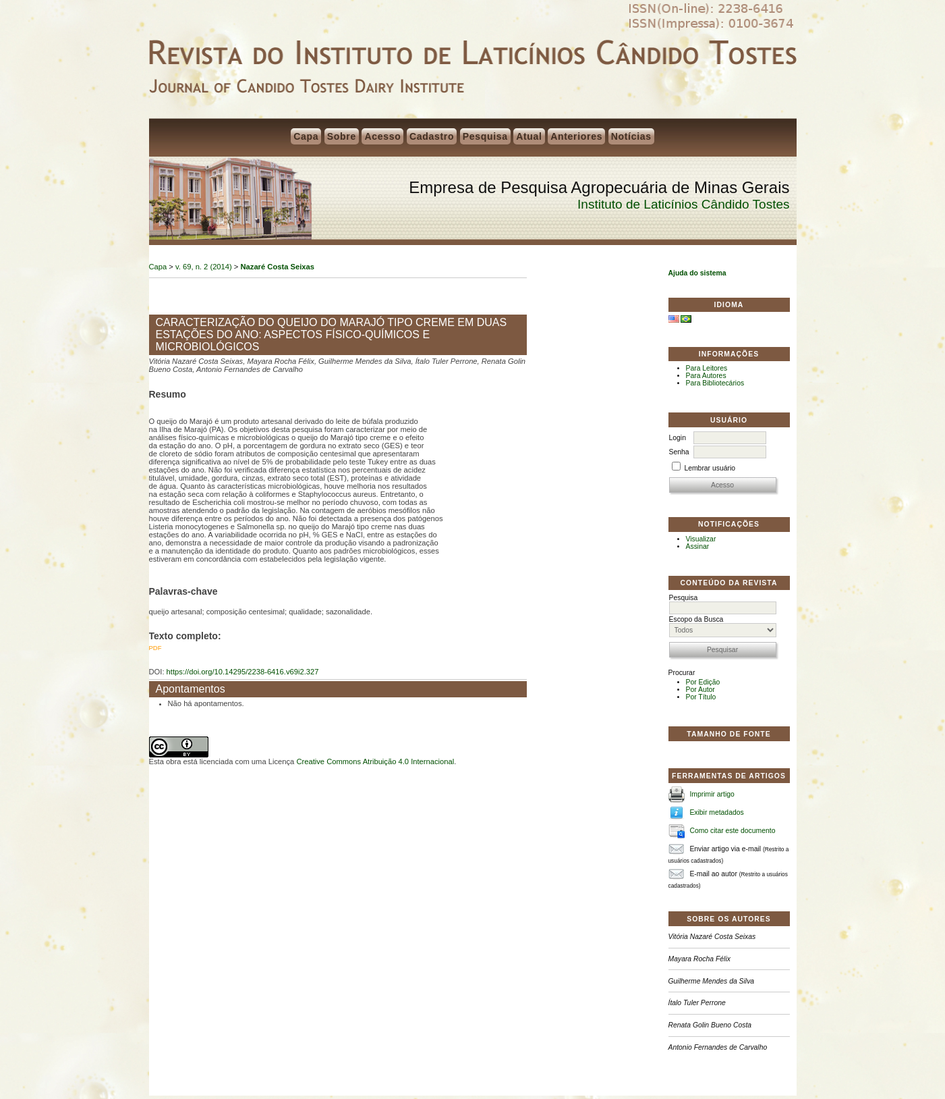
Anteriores (576, 136)
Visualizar (701, 539)
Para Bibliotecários (715, 383)
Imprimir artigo (711, 794)
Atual (529, 136)
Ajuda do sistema (697, 273)
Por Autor (700, 689)
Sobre (341, 136)
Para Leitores (707, 368)
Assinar (698, 546)
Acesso (382, 136)
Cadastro (431, 136)
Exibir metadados (716, 812)
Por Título (701, 697)
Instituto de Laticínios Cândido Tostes (683, 204)
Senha (679, 452)
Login (677, 437)
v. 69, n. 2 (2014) (203, 267)
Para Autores (706, 375)
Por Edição (703, 682)
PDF (155, 647)
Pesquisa (485, 136)
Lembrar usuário (709, 468)
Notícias (631, 136)
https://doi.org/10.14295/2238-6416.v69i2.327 (243, 672)
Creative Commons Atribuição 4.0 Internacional (375, 761)
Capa (305, 136)
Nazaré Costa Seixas (277, 267)
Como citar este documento (732, 830)
